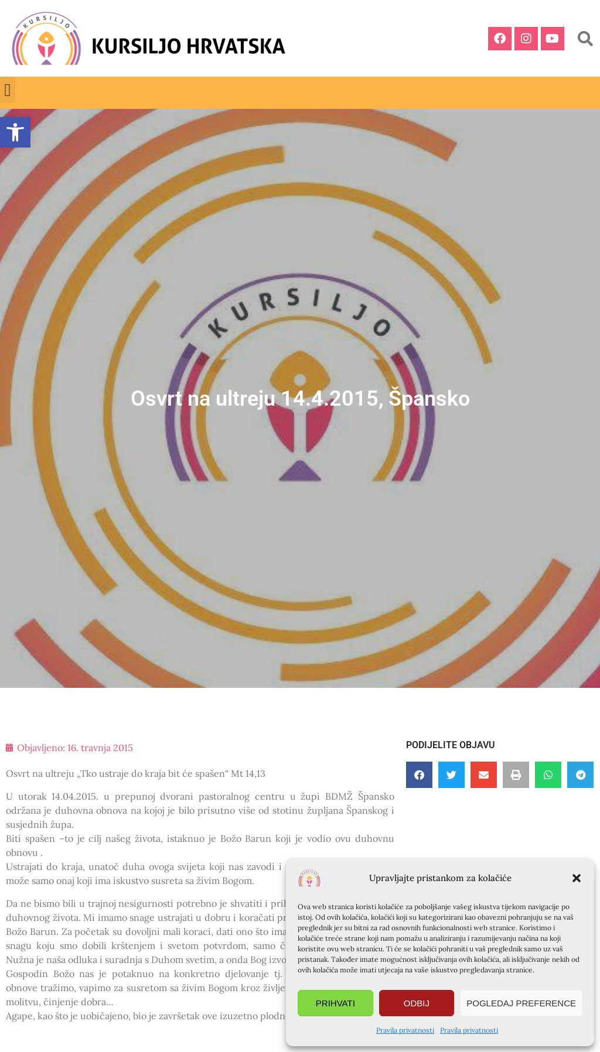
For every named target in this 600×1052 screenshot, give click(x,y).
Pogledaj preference (521, 1003)
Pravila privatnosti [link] (405, 1030)
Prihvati (335, 1003)
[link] (15, 132)
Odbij (416, 1003)
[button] (576, 878)
